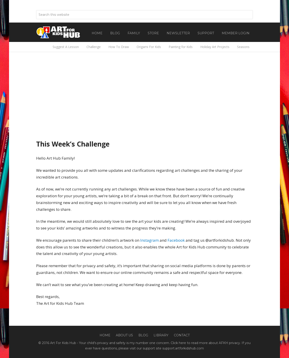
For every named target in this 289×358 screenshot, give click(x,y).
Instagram (149, 240)
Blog (143, 335)
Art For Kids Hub (58, 32)
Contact (182, 335)
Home (105, 335)
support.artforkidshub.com (183, 348)
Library (161, 335)
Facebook (176, 240)
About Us (124, 335)
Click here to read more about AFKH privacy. (206, 343)
